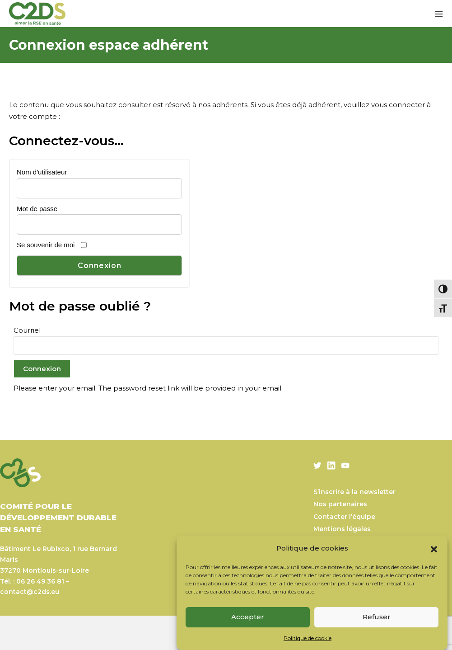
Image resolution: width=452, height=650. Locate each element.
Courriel (27, 330)
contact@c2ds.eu (29, 592)
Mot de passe (37, 208)
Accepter (247, 616)
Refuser (377, 616)
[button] (433, 548)
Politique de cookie (307, 638)
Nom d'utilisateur (42, 172)
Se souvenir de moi (46, 245)
